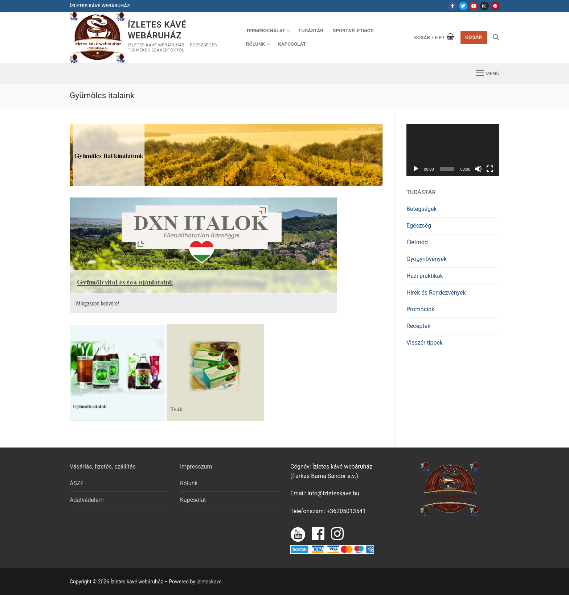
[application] (452, 150)
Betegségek (421, 208)
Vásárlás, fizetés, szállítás (103, 466)
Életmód (417, 242)
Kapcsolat (193, 499)
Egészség (418, 225)
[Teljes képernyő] (490, 168)
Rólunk (189, 483)
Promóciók (420, 309)
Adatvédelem (86, 499)
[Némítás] (478, 168)
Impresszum (196, 466)
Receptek (418, 326)
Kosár (473, 37)
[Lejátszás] (415, 168)
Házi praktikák (424, 275)
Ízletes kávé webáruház (157, 30)
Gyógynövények (426, 258)
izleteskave (208, 581)
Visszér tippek (424, 342)
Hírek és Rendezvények (436, 292)
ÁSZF (76, 483)
